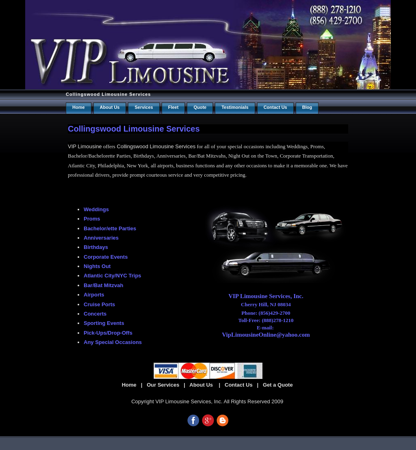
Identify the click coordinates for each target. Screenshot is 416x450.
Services (143, 107)
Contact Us (239, 385)
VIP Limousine (85, 146)
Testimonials (234, 107)
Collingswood (132, 146)
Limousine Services (171, 146)
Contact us (275, 107)
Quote (199, 107)
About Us (110, 107)
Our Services (163, 385)
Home (78, 107)
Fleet (173, 107)
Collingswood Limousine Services (108, 94)
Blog (307, 107)
